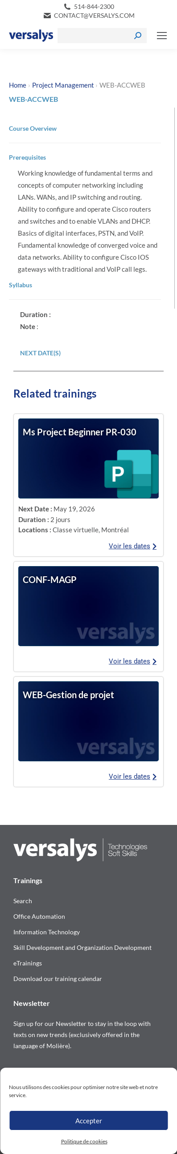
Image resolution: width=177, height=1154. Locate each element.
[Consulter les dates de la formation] (88, 458)
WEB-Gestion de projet (68, 694)
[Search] (102, 35)
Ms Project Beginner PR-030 (79, 431)
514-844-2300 (94, 6)
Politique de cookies (84, 1141)
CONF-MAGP (50, 579)
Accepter (88, 1121)
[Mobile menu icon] (162, 35)
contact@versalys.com (94, 15)
